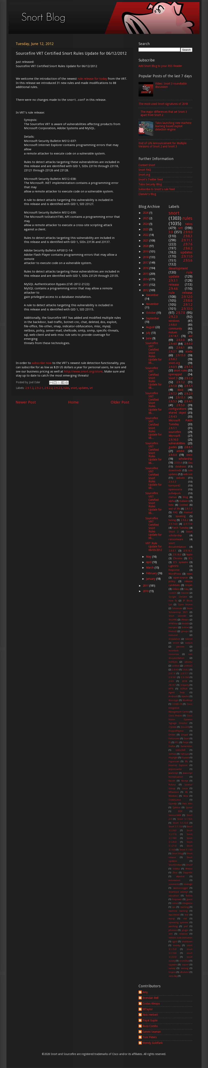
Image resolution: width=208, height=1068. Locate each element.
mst (186, 914)
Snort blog (177, 853)
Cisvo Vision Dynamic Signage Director (181, 719)
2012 (146, 290)
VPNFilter (173, 623)
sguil (174, 941)
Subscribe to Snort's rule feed (157, 189)
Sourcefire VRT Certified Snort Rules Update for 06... (153, 352)
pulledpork (175, 493)
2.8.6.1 (188, 447)
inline (175, 903)
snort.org (174, 363)
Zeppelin (187, 872)
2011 (146, 585)
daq (190, 462)
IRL (186, 761)
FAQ (175, 512)
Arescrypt (173, 700)
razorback (174, 650)
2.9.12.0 (186, 297)
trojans (172, 972)
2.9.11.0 (186, 256)
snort (74, 388)
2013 (146, 284)
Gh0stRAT (180, 750)
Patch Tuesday (180, 527)
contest (184, 504)
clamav (173, 497)
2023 (146, 229)
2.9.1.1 (173, 428)
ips (174, 907)
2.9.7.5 (188, 366)
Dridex (172, 734)
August (150, 327)
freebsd (173, 631)
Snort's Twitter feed (151, 179)
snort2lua (184, 961)
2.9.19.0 (185, 677)
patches (180, 646)
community (175, 328)
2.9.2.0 (188, 393)
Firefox (172, 746)
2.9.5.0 (180, 405)
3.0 (171, 232)
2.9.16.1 (187, 550)
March (150, 567)
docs (180, 389)
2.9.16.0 (173, 439)
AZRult (183, 688)
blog (185, 497)
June (149, 338)
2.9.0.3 (172, 481)
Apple (189, 554)
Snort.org (144, 174)
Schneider (177, 608)
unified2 (188, 665)
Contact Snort (147, 165)
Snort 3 (173, 378)
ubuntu (188, 662)
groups (185, 631)
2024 (146, 223)
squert (185, 964)
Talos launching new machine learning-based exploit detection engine (173, 126)
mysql (172, 918)
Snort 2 (174, 531)
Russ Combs (150, 1026)
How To (173, 600)
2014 (146, 279)
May (149, 556)
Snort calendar (177, 616)
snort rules (180, 370)
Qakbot (176, 807)
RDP (180, 811)
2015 (146, 273)
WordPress (175, 573)
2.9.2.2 (48, 388)
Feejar (186, 742)
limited (188, 639)
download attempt (178, 892)
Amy (145, 992)
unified (175, 665)
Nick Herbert (150, 1014)
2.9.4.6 (173, 289)
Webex (188, 868)
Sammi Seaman (152, 1031)
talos (188, 224)
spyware (173, 964)
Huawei (185, 757)
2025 (146, 218)
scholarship (185, 458)
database (180, 466)
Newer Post (26, 402)
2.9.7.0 (180, 313)
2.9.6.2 (187, 248)
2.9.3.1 (173, 280)
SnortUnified (175, 865)
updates (83, 388)
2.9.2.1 (39, 388)
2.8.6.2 (185, 669)
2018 (146, 257)
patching (173, 926)
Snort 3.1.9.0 (186, 849)
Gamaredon (186, 746)
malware (184, 501)
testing (184, 968)
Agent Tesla (177, 692)
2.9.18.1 (173, 677)
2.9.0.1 (172, 550)
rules (66, 388)
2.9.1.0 (173, 385)
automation (174, 880)
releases (183, 934)
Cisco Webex (175, 715)
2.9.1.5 (188, 508)
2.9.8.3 (187, 236)
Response (174, 570)
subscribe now (42, 363)
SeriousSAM (175, 815)
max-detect (174, 914)
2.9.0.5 (173, 366)
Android (173, 696)
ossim (176, 643)
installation (174, 639)
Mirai (185, 796)
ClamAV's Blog (147, 194)
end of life (174, 508)
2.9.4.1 (188, 401)
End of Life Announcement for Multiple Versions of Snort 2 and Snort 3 (162, 145)
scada (188, 351)
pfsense (173, 930)
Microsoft (174, 435)
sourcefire (175, 432)
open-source (180, 577)
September (152, 318)
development (178, 268)
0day (186, 589)
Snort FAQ (145, 169)
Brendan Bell (150, 997)
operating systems (178, 922)
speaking (180, 516)
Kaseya (184, 780)
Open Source (185, 604)
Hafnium (184, 754)
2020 (146, 246)
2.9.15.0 (180, 355)
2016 (146, 268)
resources (174, 654)
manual (188, 512)
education (174, 895)
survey (172, 968)
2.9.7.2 (180, 382)
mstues (173, 332)
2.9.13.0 (186, 309)
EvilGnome (174, 738)
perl (186, 926)
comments (174, 884)
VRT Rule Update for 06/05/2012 (153, 546)
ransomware (176, 539)
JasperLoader (175, 769)
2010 (146, 591)
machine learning (178, 911)
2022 (146, 234)
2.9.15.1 (180, 397)
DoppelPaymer (176, 731)
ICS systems (180, 562)
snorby (176, 945)
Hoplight (173, 757)
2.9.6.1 (180, 347)
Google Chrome (178, 597)
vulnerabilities (177, 443)
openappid (175, 374)
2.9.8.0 (173, 324)
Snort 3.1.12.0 (180, 823)
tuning (172, 520)
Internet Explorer (178, 765)
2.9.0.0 (173, 454)
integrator (187, 903)
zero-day (173, 976)
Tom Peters (150, 1037)
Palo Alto (187, 803)
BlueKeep (187, 700)
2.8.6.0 (175, 669)
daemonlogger (180, 888)
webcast (187, 474)
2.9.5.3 (173, 401)
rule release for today (92, 79)
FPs (177, 742)
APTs (171, 688)
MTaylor (148, 1009)
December (152, 295)
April (149, 562)
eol (190, 336)
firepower (177, 899)
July (148, 332)
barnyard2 (174, 485)
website (180, 478)
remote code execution (181, 937)
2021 (146, 240)
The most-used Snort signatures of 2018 (163, 103)
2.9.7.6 (187, 244)
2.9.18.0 (176, 554)
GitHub (172, 754)
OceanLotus (175, 800)
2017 (146, 262)
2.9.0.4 (178, 462)
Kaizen (172, 780)
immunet (173, 635)
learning (184, 907)
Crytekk (172, 727)
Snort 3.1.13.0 (176, 826)
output (188, 643)
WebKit (185, 623)
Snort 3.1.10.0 (185, 819)
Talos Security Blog (150, 184)
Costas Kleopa (151, 1003)
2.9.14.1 (173, 336)
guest (189, 899)
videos (176, 589)
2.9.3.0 (180, 339)
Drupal (184, 734)
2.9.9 (171, 681)
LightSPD (174, 566)
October (151, 312)
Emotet (185, 593)
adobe (180, 451)
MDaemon (174, 792)
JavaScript (173, 773)
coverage (187, 884)
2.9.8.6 (187, 301)
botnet (185, 627)
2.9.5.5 (188, 385)
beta (171, 504)
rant (171, 934)
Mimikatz (173, 796)
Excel (186, 738)
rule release (181, 293)
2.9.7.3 (173, 393)
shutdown (187, 941)
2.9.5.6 (187, 260)
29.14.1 (172, 685)
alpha (172, 501)
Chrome (177, 558)
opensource (175, 489)
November (152, 304)
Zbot (175, 872)
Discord (185, 727)
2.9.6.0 (188, 343)
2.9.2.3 (58, 388)
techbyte (173, 662)
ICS (190, 558)
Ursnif (189, 865)
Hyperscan (174, 761)
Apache (185, 696)
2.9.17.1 (184, 673)
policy (172, 581)
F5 (170, 742)
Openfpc (173, 803)
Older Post (120, 402)
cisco (189, 454)
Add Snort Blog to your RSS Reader (160, 66)
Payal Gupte (150, 1020)
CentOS (173, 593)
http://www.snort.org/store (83, 371)
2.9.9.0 (187, 232)
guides (173, 447)
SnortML (173, 619)
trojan (188, 585)
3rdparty (184, 685)
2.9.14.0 (173, 524)
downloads (175, 470)
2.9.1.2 (29, 388)
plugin (185, 930)
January (151, 578)
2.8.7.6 (172, 673)
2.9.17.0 (187, 524)
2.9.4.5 (173, 416)
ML (186, 792)
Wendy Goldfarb (153, 1042)
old (185, 918)
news (189, 573)
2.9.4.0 (173, 343)
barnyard (173, 627)
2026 (146, 212)
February (152, 573)
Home (73, 402)
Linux (185, 788)
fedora (189, 895)
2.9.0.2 (184, 520)
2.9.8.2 (173, 359)
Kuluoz (172, 784)
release (174, 285)
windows (174, 320)
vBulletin (184, 972)
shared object (177, 412)
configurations (177, 408)
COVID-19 (177, 704)
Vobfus (176, 868)
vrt (91, 388)
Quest (189, 807)
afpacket (180, 876)
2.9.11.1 (186, 240)
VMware (185, 619)
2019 (146, 251)
